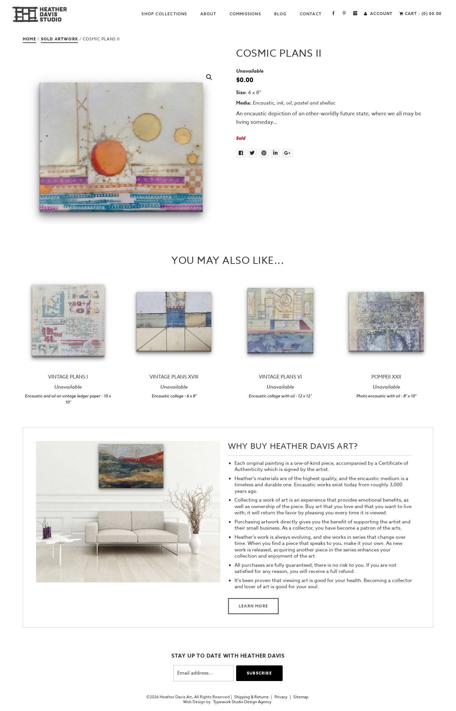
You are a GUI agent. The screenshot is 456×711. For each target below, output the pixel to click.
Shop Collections (164, 13)
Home (29, 39)
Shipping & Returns (251, 697)
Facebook (333, 14)
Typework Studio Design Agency (242, 701)
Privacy (281, 697)
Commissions (245, 13)
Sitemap (300, 697)
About (208, 13)
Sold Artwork (59, 39)
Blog (280, 13)
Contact (311, 13)
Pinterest (344, 14)
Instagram (355, 14)
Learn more (253, 606)
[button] (209, 77)
